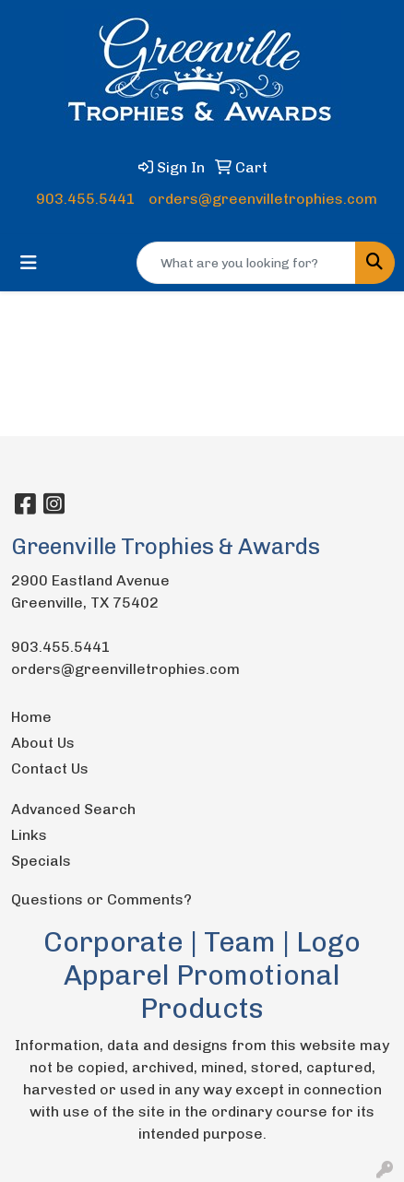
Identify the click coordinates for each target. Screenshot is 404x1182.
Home (31, 717)
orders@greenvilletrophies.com (263, 198)
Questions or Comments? (101, 899)
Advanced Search (73, 809)
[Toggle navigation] (28, 263)
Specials (41, 860)
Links (29, 835)
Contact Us (50, 768)
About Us (43, 742)
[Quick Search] (246, 263)
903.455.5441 (86, 198)
